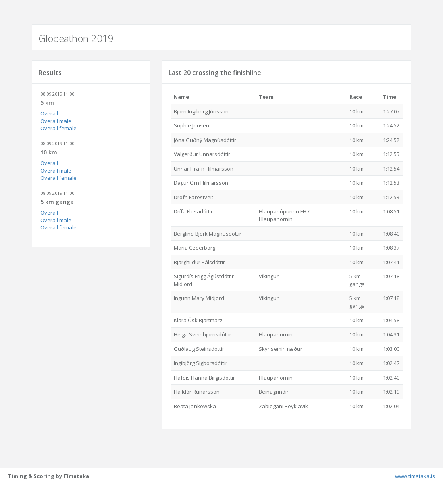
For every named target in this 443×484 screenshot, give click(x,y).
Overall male (55, 121)
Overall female (58, 128)
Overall (49, 113)
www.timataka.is (415, 476)
